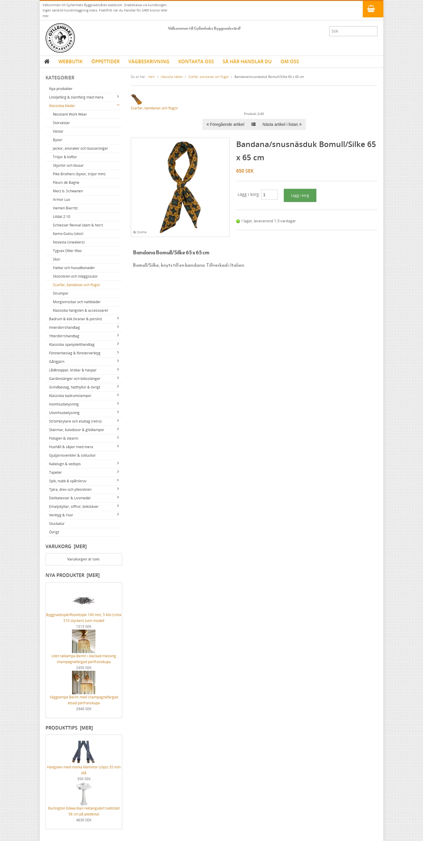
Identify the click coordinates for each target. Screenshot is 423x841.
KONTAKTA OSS (196, 61)
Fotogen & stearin (63, 438)
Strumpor (60, 293)
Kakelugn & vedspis (65, 463)
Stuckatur (57, 523)
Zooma (140, 232)
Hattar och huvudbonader (74, 267)
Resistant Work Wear (70, 114)
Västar (58, 131)
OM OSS (290, 61)
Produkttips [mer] (69, 728)
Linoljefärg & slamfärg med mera (76, 97)
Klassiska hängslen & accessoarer (80, 310)
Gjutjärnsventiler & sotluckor (72, 455)
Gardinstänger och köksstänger (74, 378)
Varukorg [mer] (66, 546)
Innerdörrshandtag (64, 327)
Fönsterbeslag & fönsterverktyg (74, 353)
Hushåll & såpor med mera (71, 446)
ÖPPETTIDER (105, 61)
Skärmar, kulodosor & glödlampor (76, 429)
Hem (151, 76)
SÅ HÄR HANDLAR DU (247, 61)
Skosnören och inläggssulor (75, 276)
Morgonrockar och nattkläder (77, 301)
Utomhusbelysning (64, 412)
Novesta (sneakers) (69, 242)
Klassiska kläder (62, 105)
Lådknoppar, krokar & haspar (73, 370)
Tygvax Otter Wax (67, 250)
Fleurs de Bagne (66, 182)
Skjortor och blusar (68, 165)
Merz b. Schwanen (68, 190)
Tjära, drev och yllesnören (70, 489)
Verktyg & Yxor (61, 515)
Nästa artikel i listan (282, 124)
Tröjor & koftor (65, 156)
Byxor (57, 139)
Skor (56, 259)
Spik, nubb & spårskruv (67, 480)
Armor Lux (61, 199)
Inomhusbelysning (64, 404)
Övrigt (54, 532)
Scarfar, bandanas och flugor (76, 284)
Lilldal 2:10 (61, 216)
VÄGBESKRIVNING (148, 61)
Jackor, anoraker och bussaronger (80, 148)
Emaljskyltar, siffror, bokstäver (74, 506)
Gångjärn (56, 361)
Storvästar (61, 122)
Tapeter (55, 472)
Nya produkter (61, 88)
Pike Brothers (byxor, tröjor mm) (79, 173)
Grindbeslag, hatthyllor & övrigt (74, 387)
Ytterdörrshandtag (64, 335)
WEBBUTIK (70, 61)
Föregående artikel (225, 124)
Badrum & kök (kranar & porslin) (75, 318)
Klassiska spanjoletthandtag (72, 344)
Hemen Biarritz (65, 208)
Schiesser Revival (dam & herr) (78, 225)
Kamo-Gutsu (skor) (68, 233)
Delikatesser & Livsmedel (69, 497)
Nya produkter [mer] (73, 575)
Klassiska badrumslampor (70, 395)
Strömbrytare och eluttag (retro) (75, 421)
